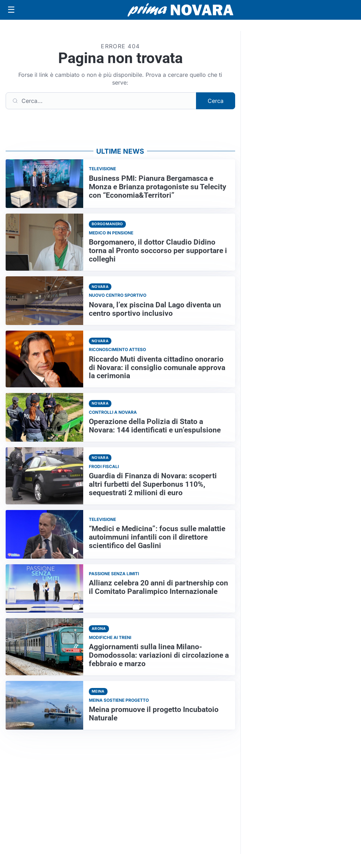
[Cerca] (101, 100)
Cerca (216, 100)
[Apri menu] (11, 10)
